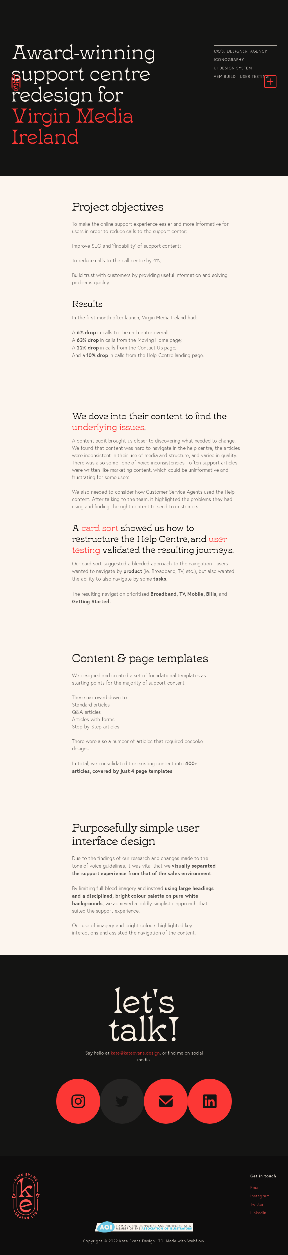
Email (255, 1187)
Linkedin (258, 1212)
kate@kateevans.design (135, 1053)
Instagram (260, 1195)
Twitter (257, 1204)
